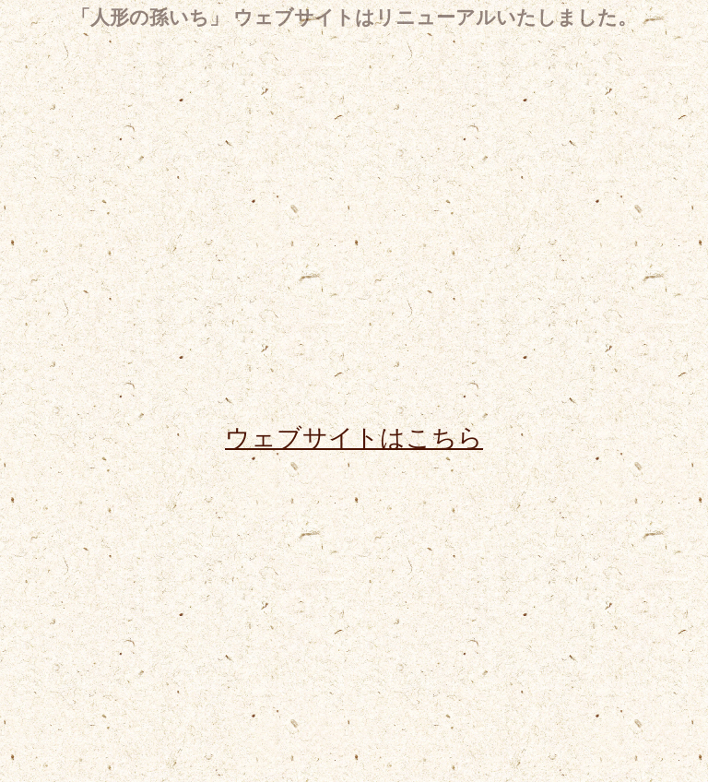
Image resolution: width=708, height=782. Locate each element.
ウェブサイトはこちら (354, 437)
